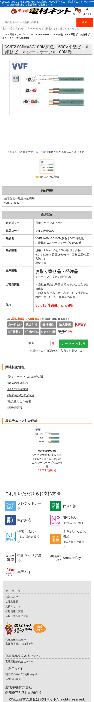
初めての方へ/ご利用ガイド (21, 674)
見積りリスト (13, 606)
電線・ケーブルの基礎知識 (25, 376)
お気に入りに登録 (48, 176)
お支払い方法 (13, 679)
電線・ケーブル (18, 34)
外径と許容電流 (17, 389)
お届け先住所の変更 (16, 616)
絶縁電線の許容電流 (20, 395)
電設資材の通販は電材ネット (48, 699)
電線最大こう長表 (19, 401)
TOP (4, 34)
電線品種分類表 (17, 383)
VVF (31, 34)
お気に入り (11, 596)
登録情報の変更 (14, 611)
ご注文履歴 (11, 601)
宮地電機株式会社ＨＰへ (19, 661)
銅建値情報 (14, 407)
